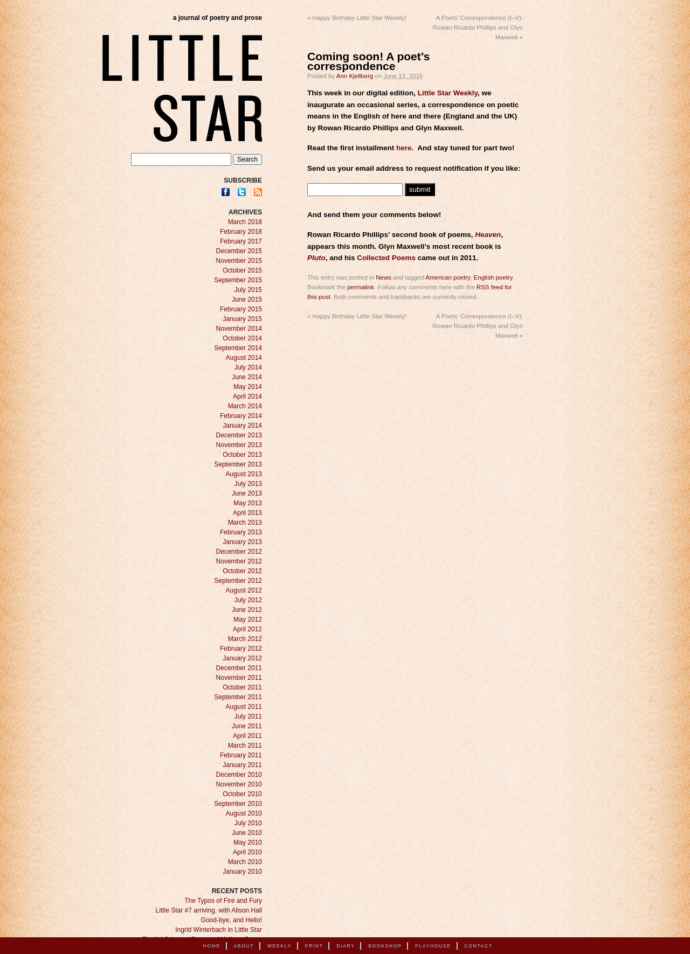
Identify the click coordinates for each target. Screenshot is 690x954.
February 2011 (241, 755)
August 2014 (244, 357)
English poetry (493, 277)
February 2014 (241, 416)
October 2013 (242, 454)
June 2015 (247, 299)
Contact (478, 946)
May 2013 (247, 503)
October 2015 (242, 270)
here (404, 148)
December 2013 (239, 435)
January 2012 (242, 658)
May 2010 (247, 842)
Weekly (279, 946)
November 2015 (239, 260)
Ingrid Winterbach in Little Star (218, 930)
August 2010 (244, 813)
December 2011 (239, 668)
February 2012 (241, 648)
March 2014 (245, 406)
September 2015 (238, 280)
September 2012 (238, 580)
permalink (360, 287)
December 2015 (239, 251)
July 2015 (248, 290)
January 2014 (242, 425)
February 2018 (241, 231)
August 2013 (244, 474)
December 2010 (239, 774)
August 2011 (244, 707)
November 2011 (239, 677)
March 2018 (245, 222)
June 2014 (247, 377)
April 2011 (247, 736)
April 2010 (247, 852)
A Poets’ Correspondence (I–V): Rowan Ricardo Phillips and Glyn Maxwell (478, 27)
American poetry (447, 277)
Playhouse (433, 946)
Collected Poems (386, 258)
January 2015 (242, 319)
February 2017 (241, 241)
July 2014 (248, 367)
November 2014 (239, 328)
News (383, 277)
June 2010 (247, 833)
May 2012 (247, 619)
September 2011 (238, 697)
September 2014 (238, 348)
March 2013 (245, 522)
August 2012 (244, 590)
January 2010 (242, 871)
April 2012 (247, 629)
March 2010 (245, 862)
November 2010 (239, 784)
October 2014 (242, 338)
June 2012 (247, 610)
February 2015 (241, 309)
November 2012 (239, 561)
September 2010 (238, 803)
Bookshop (385, 946)
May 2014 (247, 387)
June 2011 (247, 726)
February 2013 (241, 532)
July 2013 (248, 484)
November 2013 (239, 445)
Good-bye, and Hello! (231, 920)
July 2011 (248, 716)
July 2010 (248, 823)
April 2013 (247, 513)
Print (314, 946)
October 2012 (242, 571)
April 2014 (247, 396)
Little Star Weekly (448, 93)
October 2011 (242, 687)
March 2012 (245, 639)
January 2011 (242, 765)
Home (211, 946)
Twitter (242, 192)
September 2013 (238, 464)
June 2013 (247, 493)
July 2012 (248, 600)
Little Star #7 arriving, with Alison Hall (209, 910)
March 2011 (245, 745)
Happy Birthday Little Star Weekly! (356, 18)
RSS (258, 192)
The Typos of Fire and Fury (223, 900)
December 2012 (239, 551)
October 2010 (242, 794)
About (243, 946)
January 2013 (242, 542)
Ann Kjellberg (354, 76)
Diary (345, 946)
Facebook (226, 192)
